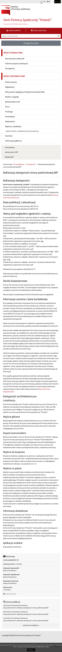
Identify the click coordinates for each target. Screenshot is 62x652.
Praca (7, 107)
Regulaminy (9, 87)
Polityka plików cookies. (43, 646)
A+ (44, 1)
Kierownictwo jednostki (14, 58)
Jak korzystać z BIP (11, 152)
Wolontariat (10, 121)
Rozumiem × (31, 649)
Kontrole (8, 136)
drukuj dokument (9, 594)
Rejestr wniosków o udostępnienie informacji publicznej (22, 131)
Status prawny (11, 82)
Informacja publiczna (13, 141)
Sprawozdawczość (12, 102)
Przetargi (9, 111)
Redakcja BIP (9, 157)
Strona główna (10, 147)
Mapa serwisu (14, 30)
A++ (49, 1)
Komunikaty (10, 116)
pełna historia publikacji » (31, 625)
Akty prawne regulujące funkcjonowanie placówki (25, 92)
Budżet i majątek (12, 97)
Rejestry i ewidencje (13, 126)
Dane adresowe (38, 30)
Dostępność (10, 68)
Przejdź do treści (31, 43)
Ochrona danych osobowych (16, 63)
